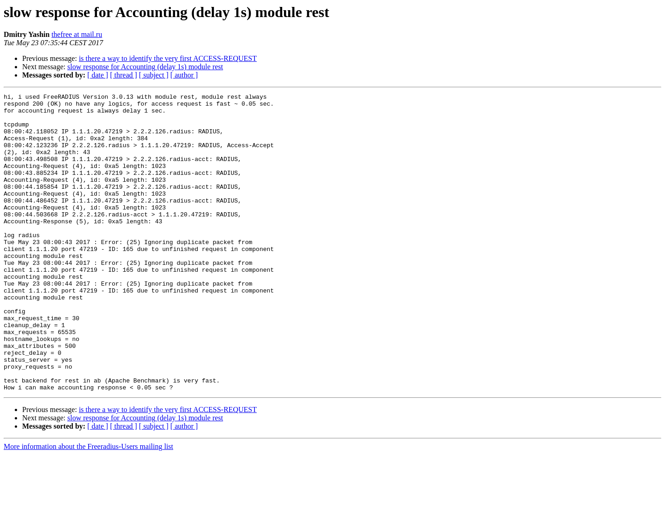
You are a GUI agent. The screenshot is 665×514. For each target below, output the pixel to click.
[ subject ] (154, 75)
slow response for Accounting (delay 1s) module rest (145, 67)
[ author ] (184, 75)
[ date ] (97, 75)
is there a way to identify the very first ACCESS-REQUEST (168, 58)
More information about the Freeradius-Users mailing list (88, 506)
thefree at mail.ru (76, 34)
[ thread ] (123, 75)
